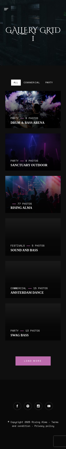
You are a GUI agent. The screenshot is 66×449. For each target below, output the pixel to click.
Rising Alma (39, 422)
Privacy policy (44, 426)
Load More (33, 361)
